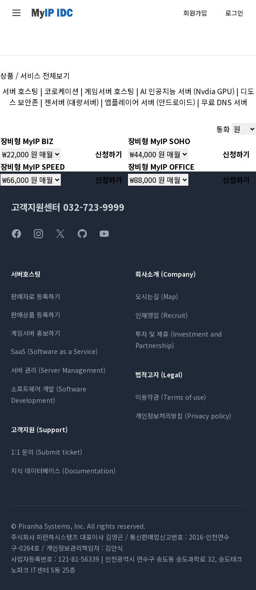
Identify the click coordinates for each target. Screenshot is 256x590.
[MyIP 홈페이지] (52, 13)
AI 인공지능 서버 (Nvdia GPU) (187, 91)
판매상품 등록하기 (35, 314)
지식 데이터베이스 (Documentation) (63, 470)
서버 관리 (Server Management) (58, 370)
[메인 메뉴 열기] (16, 13)
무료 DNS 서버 (224, 102)
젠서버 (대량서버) (71, 102)
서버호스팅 (26, 274)
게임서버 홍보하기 (35, 333)
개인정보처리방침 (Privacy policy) (183, 415)
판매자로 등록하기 (35, 296)
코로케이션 (61, 91)
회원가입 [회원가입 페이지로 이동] (195, 12)
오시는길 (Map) (156, 296)
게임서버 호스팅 (109, 91)
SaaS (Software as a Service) (54, 351)
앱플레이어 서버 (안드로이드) (150, 102)
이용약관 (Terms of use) (170, 397)
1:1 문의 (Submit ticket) (46, 451)
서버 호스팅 (20, 91)
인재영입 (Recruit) (161, 315)
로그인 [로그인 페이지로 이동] (234, 12)
